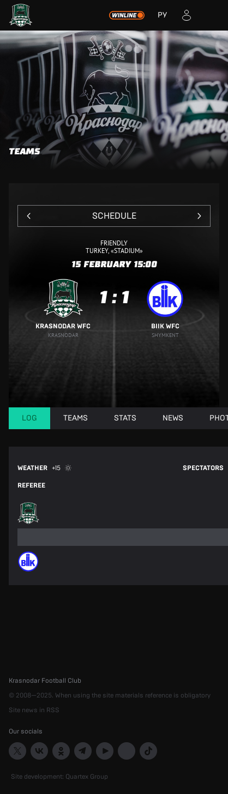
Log (29, 418)
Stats (125, 418)
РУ (162, 15)
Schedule (114, 216)
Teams (75, 418)
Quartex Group (86, 776)
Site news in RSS (34, 710)
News (173, 418)
